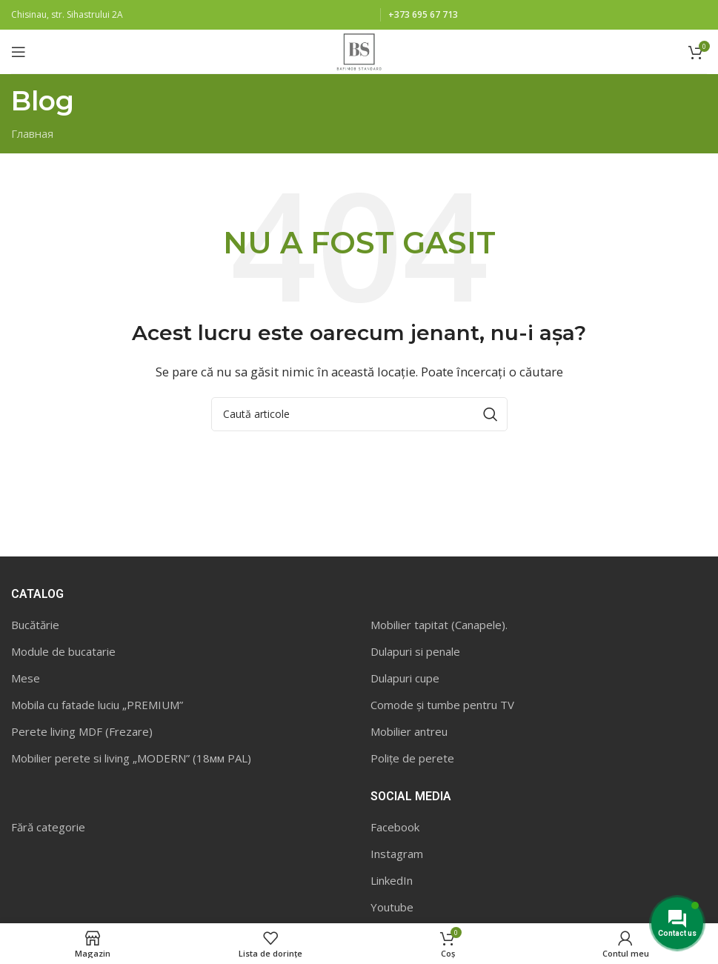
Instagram (396, 853)
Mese (25, 678)
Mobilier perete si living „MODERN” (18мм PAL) (131, 758)
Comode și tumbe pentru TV (442, 704)
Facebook (394, 827)
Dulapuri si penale (415, 651)
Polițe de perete (412, 758)
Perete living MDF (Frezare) (82, 731)
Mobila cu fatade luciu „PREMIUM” (97, 704)
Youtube (391, 907)
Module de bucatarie (63, 651)
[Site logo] (359, 50)
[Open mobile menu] (18, 52)
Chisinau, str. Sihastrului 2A (67, 14)
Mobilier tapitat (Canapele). (439, 624)
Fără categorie (48, 827)
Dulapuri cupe (404, 678)
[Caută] (359, 414)
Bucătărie (35, 624)
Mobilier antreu (409, 731)
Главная (32, 133)
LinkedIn (391, 880)
